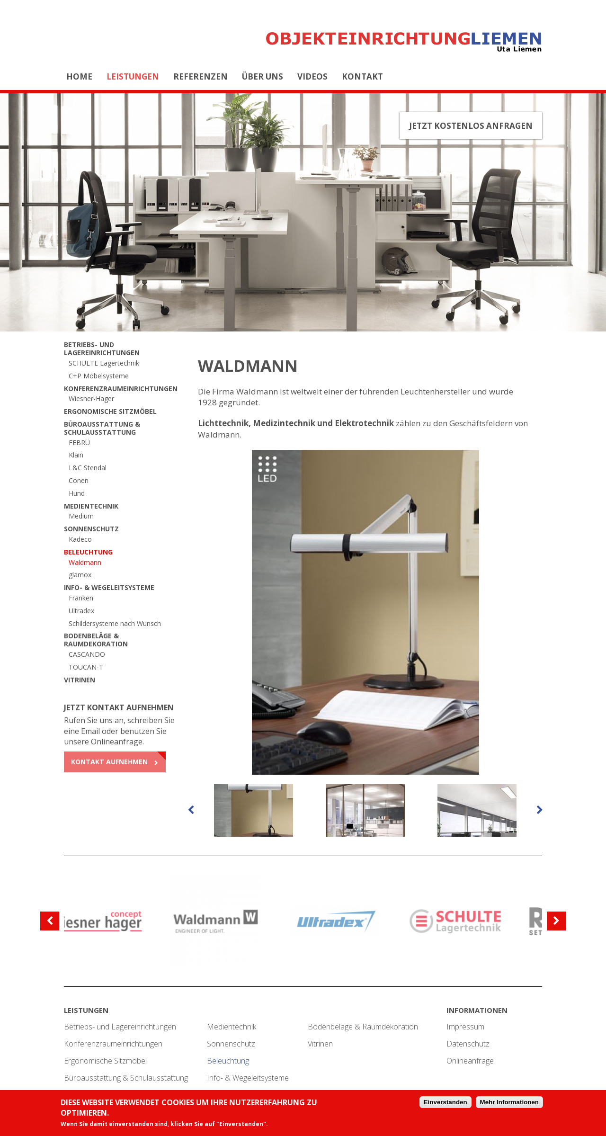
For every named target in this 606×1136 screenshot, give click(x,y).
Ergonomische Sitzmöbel (110, 411)
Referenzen (200, 76)
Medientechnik (91, 505)
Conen (79, 480)
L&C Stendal (88, 467)
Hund (77, 493)
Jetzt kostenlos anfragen (471, 125)
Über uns (262, 76)
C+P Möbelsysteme (99, 375)
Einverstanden (445, 1102)
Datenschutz (468, 1043)
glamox (80, 574)
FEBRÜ (79, 442)
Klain (76, 454)
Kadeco (80, 539)
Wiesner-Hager (91, 398)
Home (79, 76)
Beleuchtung (88, 551)
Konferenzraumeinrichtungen (121, 388)
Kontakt (362, 76)
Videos (312, 76)
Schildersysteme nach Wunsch (115, 623)
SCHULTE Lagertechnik (104, 362)
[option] (365, 612)
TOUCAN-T (86, 666)
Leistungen (133, 76)
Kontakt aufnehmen (109, 761)
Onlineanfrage (470, 1060)
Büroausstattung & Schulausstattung (102, 428)
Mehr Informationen (509, 1102)
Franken (81, 597)
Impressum (465, 1026)
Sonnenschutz (91, 528)
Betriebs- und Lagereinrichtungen (102, 348)
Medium (81, 515)
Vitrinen (79, 679)
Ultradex (81, 610)
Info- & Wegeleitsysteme (109, 587)
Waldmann (85, 562)
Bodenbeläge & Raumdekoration (96, 639)
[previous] (191, 810)
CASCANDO (87, 654)
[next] (539, 810)
